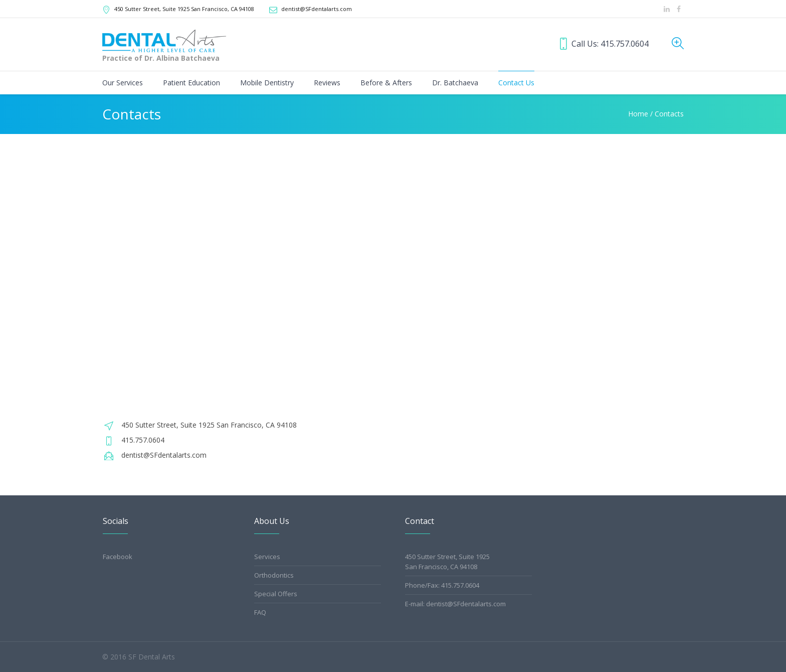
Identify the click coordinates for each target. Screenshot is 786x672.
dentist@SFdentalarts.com (316, 9)
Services (267, 556)
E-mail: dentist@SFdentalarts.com (455, 603)
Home (638, 113)
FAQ (260, 612)
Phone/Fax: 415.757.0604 (442, 585)
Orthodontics (274, 575)
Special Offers (275, 593)
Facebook (117, 556)
